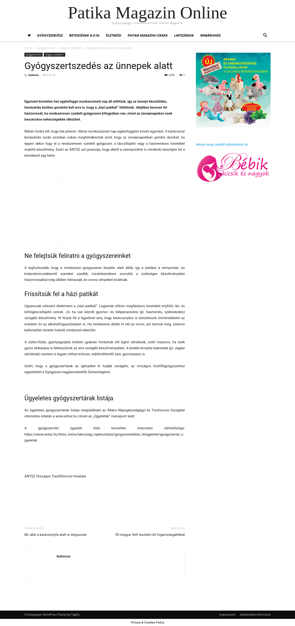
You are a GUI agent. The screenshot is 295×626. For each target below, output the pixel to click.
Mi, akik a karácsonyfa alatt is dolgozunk (55, 535)
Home (28, 48)
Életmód (113, 35)
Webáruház (210, 35)
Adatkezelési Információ (255, 615)
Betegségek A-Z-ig (84, 35)
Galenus (33, 75)
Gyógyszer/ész (50, 35)
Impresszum (227, 615)
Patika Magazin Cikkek (148, 35)
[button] (265, 36)
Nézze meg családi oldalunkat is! (222, 144)
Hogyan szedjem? (70, 48)
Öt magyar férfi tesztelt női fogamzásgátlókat (150, 535)
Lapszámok (184, 35)
